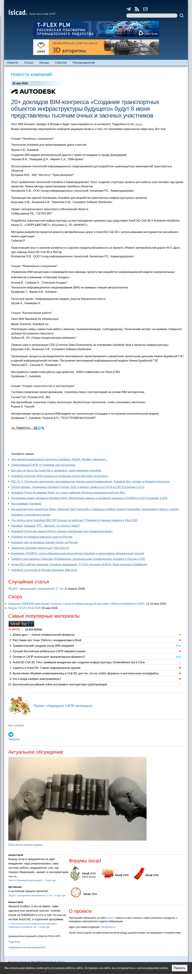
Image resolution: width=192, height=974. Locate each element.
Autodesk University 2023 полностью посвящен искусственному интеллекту (59, 476)
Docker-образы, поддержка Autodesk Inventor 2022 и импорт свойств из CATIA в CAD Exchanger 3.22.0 (77, 487)
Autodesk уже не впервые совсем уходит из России (44, 542)
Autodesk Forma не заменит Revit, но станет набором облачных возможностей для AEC (68, 492)
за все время (33, 629)
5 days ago (50, 880)
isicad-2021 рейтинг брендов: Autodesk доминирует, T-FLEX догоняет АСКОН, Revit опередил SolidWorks (79, 564)
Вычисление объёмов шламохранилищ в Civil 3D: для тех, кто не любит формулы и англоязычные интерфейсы (86, 673)
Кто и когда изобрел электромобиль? (37, 679)
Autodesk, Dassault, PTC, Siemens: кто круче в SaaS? (45, 525)
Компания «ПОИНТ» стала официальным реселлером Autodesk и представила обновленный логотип (77, 553)
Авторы (44, 62)
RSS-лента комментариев (25, 844)
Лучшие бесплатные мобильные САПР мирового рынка (49, 651)
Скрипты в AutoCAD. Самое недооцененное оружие (46, 667)
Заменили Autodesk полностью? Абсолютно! (40, 548)
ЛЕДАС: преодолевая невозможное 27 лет (36, 588)
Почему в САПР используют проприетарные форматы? (49, 656)
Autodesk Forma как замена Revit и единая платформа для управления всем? (62, 531)
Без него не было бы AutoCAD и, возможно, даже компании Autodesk (56, 470)
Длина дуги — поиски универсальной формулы (43, 634)
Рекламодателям (84, 62)
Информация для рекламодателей (26, 947)
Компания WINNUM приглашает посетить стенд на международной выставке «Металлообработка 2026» (76, 603)
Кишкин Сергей (15, 855)
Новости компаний (31, 74)
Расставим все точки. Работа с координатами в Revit (47, 640)
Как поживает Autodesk (26, 503)
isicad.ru (111, 917)
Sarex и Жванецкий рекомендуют (25, 880)
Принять (179, 968)
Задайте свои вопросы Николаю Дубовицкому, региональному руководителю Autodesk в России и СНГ (78, 559)
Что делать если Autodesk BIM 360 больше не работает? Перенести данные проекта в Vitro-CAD (74, 520)
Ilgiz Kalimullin (15, 887)
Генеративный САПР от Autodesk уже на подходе (43, 465)
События (61, 62)
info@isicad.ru (108, 927)
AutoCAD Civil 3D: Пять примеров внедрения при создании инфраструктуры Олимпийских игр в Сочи (79, 662)
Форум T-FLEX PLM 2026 (24, 608)
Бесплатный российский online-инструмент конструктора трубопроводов (60, 684)
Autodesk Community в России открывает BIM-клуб (44, 570)
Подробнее (14, 941)
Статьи (28, 62)
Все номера (16, 725)
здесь (138, 124)
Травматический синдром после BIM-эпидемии (43, 645)
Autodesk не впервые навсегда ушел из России (41, 536)
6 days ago (60, 895)
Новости (12, 62)
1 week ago (44, 927)
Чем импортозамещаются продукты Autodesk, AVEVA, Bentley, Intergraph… (59, 459)
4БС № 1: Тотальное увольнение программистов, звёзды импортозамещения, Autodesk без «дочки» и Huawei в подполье (90, 481)
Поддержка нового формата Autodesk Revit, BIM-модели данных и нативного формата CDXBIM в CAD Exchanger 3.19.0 (89, 498)
